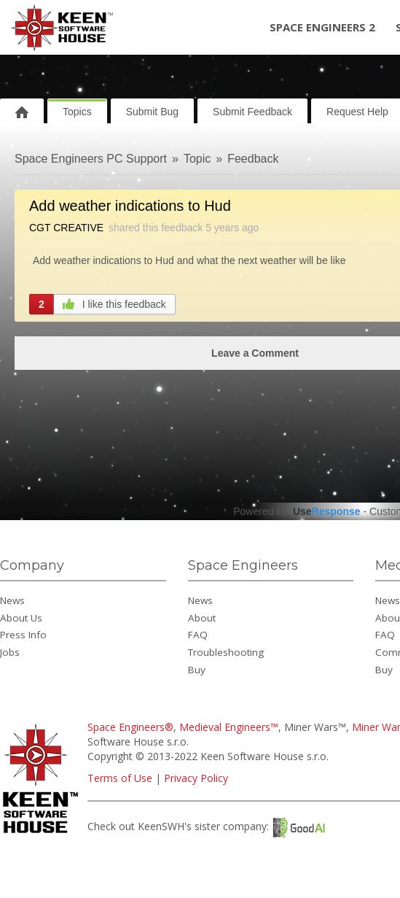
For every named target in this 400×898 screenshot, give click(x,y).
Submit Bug (152, 111)
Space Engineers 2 (322, 27)
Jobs (10, 652)
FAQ (198, 634)
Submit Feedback (252, 111)
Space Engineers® (130, 727)
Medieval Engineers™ (228, 727)
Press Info (23, 634)
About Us (21, 617)
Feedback (252, 158)
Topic (197, 158)
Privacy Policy (196, 778)
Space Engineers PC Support (91, 158)
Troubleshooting (226, 652)
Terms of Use (119, 778)
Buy (196, 669)
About (202, 617)
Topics (77, 111)
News (12, 600)
